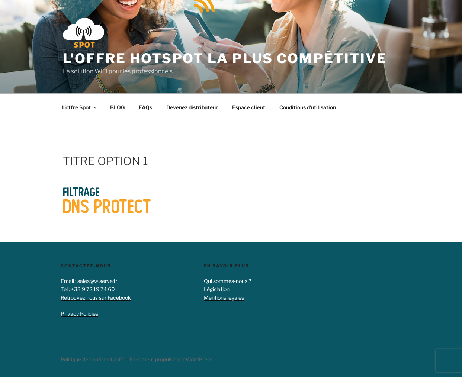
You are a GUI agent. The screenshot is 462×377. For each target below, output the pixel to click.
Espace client (248, 107)
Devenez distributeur (192, 107)
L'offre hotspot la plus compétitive (225, 58)
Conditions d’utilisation (307, 107)
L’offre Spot (80, 107)
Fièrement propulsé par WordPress (170, 359)
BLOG (117, 107)
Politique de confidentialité (92, 359)
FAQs (145, 107)
